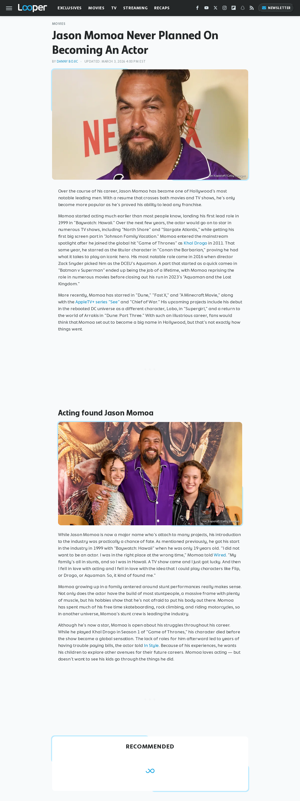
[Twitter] (215, 9)
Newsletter (276, 8)
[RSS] (251, 9)
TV (114, 8)
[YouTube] (206, 9)
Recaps (162, 8)
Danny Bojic (67, 61)
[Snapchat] (242, 9)
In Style (151, 645)
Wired (220, 555)
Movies (96, 8)
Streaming (135, 8)
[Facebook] (197, 9)
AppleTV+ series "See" (97, 302)
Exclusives (70, 8)
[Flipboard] (233, 9)
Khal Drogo (195, 243)
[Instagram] (224, 9)
